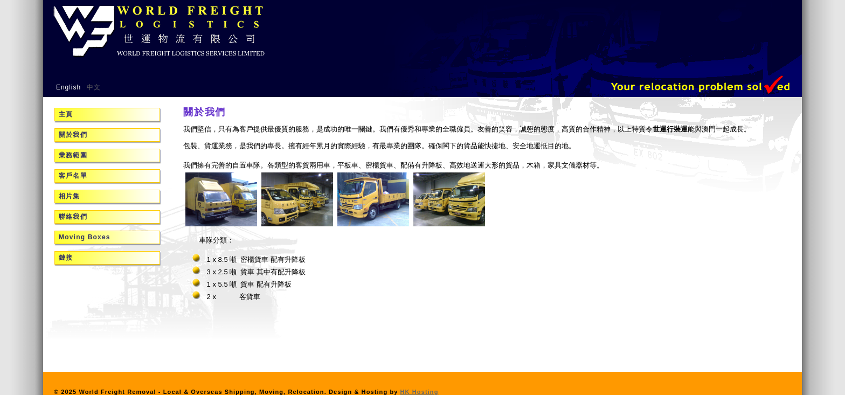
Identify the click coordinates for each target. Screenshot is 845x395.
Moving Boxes (84, 237)
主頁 (66, 114)
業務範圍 (73, 155)
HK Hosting (419, 392)
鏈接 (66, 257)
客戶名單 (73, 175)
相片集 (69, 196)
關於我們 (73, 134)
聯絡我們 (73, 216)
